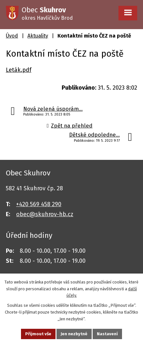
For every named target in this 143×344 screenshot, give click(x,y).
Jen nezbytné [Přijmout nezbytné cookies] (74, 333)
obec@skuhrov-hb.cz (44, 214)
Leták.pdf (18, 69)
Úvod (12, 36)
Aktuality (37, 36)
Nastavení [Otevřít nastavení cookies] (107, 333)
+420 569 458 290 (38, 204)
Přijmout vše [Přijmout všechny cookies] (38, 333)
